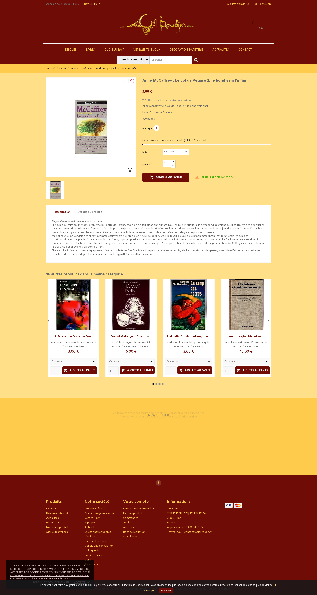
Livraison (51, 508)
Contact (245, 49)
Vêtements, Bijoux (146, 49)
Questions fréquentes (98, 532)
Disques (70, 49)
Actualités (220, 49)
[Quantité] (167, 164)
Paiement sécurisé (57, 513)
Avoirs (127, 522)
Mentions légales (95, 508)
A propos (90, 522)
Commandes (130, 518)
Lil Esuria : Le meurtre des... (73, 336)
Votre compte (136, 502)
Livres (90, 49)
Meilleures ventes (57, 532)
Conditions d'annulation (99, 546)
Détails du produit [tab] (90, 212)
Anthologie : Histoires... (246, 336)
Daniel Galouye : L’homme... (131, 336)
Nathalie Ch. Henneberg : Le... (188, 336)
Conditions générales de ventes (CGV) (99, 515)
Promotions (53, 522)
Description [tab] (62, 212)
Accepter (166, 590)
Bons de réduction (134, 532)
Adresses (128, 527)
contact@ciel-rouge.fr (197, 532)
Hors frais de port (158, 100)
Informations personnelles (138, 508)
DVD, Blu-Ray (114, 49)
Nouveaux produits (57, 527)
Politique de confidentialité (94, 553)
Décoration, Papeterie (186, 49)
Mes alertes (130, 536)
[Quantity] (55, 370)
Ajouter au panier (166, 177)
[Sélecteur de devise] (98, 4)
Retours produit (132, 513)
